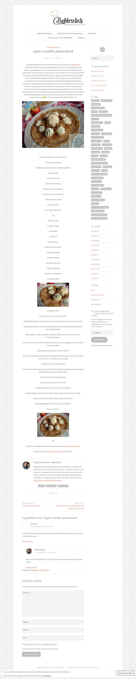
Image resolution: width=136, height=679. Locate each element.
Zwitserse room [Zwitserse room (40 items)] (99, 218)
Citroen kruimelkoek (97, 90)
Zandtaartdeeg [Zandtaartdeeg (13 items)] (98, 215)
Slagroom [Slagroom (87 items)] (96, 182)
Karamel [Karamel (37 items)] (95, 152)
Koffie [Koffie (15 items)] (94, 156)
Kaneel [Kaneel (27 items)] (108, 148)
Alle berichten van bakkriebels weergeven (48, 480)
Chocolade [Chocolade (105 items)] (96, 130)
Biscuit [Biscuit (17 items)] (94, 119)
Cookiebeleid (47, 676)
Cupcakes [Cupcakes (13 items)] (106, 134)
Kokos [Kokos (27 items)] (104, 156)
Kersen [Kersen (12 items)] (106, 152)
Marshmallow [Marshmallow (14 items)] (98, 159)
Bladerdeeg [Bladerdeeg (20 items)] (96, 123)
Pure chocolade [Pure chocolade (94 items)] (99, 174)
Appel (41, 486)
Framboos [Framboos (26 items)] (96, 141)
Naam (26, 622)
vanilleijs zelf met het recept (53, 451)
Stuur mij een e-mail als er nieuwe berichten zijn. (41, 649)
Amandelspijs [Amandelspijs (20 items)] (97, 108)
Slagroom (51, 486)
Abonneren (99, 340)
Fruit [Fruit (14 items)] (106, 141)
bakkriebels (58, 58)
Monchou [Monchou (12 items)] (96, 167)
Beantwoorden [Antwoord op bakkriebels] (31, 567)
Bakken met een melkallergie (69, 33)
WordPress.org (96, 304)
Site (25, 637)
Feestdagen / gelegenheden (60, 38)
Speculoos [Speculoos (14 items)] (96, 193)
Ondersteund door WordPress (50, 667)
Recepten (92, 33)
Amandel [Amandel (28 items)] (95, 104)
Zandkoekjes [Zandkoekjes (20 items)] (97, 211)
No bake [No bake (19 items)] (107, 167)
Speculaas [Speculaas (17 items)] (106, 189)
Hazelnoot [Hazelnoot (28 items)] (96, 148)
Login (93, 290)
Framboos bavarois (97, 76)
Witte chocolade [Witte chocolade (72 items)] (99, 207)
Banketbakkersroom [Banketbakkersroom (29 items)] (101, 115)
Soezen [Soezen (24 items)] (94, 189)
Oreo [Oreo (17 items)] (104, 171)
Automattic (93, 667)
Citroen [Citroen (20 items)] (95, 134)
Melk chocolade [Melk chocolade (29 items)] (99, 163)
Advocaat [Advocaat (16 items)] (106, 101)
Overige (80, 38)
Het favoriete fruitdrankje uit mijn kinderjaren (68, 506)
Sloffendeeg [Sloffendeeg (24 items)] (97, 185)
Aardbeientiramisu (37, 504)
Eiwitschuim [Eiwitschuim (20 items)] (97, 137)
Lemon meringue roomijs (99, 85)
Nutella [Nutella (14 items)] (95, 171)
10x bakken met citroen (99, 81)
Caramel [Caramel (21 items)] (95, 126)
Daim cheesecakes (97, 71)
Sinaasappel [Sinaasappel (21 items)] (97, 178)
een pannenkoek (73, 64)
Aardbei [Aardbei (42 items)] (95, 101)
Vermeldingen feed (97, 295)
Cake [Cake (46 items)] (108, 123)
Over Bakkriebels (44, 33)
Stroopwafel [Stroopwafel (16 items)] (97, 200)
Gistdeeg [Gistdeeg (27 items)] (107, 145)
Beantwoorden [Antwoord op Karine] (27, 541)
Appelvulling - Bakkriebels (39, 570)
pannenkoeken (53, 47)
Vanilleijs (63, 486)
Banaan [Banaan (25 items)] (103, 112)
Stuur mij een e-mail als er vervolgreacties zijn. (40, 644)
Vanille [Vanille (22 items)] (94, 204)
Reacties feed (95, 299)
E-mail (26, 630)
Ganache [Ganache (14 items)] (95, 145)
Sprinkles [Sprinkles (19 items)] (95, 196)
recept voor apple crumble (70, 446)
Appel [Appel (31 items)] (94, 112)
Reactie (27, 593)
